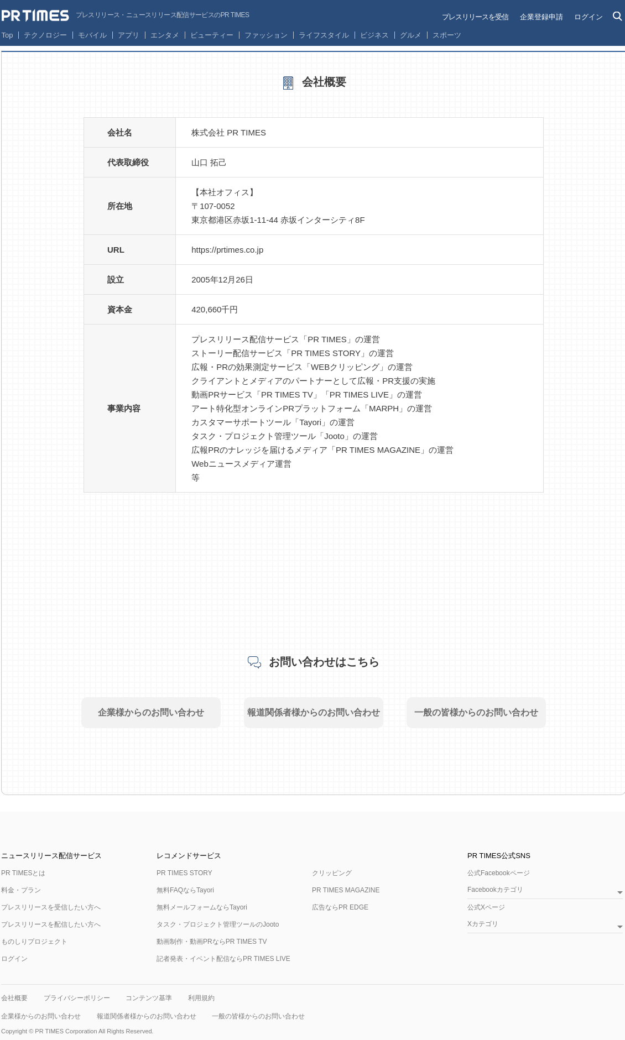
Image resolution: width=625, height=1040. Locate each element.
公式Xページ (486, 907)
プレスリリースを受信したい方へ (51, 907)
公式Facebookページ (498, 873)
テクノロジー (45, 35)
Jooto (334, 436)
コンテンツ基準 (149, 998)
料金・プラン (21, 890)
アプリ (128, 35)
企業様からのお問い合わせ (151, 712)
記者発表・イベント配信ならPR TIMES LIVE (223, 959)
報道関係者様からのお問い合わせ (313, 712)
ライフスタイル (324, 35)
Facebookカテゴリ (495, 889)
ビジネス (374, 35)
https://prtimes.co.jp (227, 249)
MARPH (384, 408)
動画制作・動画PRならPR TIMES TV (212, 941)
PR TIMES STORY (326, 353)
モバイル (92, 35)
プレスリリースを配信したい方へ (51, 924)
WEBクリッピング (345, 367)
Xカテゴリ (482, 924)
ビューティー (211, 35)
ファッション (266, 35)
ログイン (588, 17)
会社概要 (14, 998)
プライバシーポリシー (77, 998)
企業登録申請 (541, 17)
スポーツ (447, 35)
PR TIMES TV (287, 394)
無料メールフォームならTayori (202, 907)
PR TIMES (327, 339)
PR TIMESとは (23, 873)
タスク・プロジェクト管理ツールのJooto (218, 924)
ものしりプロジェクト (34, 941)
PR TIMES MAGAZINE (378, 449)
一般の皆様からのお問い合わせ (476, 712)
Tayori (310, 422)
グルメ (410, 35)
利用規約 (201, 998)
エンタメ (164, 35)
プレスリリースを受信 (475, 17)
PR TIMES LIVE (359, 394)
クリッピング (332, 873)
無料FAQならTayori (185, 890)
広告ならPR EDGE (340, 907)
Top (7, 35)
